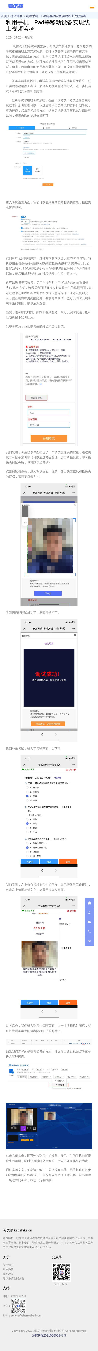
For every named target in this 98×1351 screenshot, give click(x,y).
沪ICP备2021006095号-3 (49, 1335)
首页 (4, 16)
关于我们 (8, 1264)
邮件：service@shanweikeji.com (22, 1315)
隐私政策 (8, 1273)
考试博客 (16, 16)
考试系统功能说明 (13, 1278)
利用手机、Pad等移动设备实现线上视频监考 (56, 16)
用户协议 (8, 1269)
